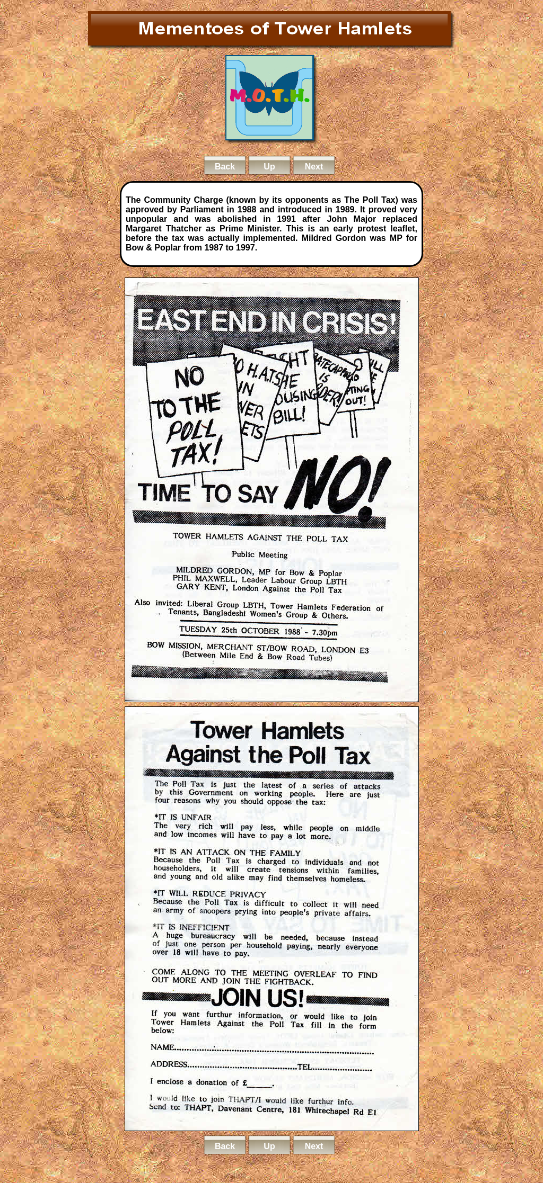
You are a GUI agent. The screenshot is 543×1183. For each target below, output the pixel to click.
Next (314, 166)
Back (225, 166)
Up (269, 166)
